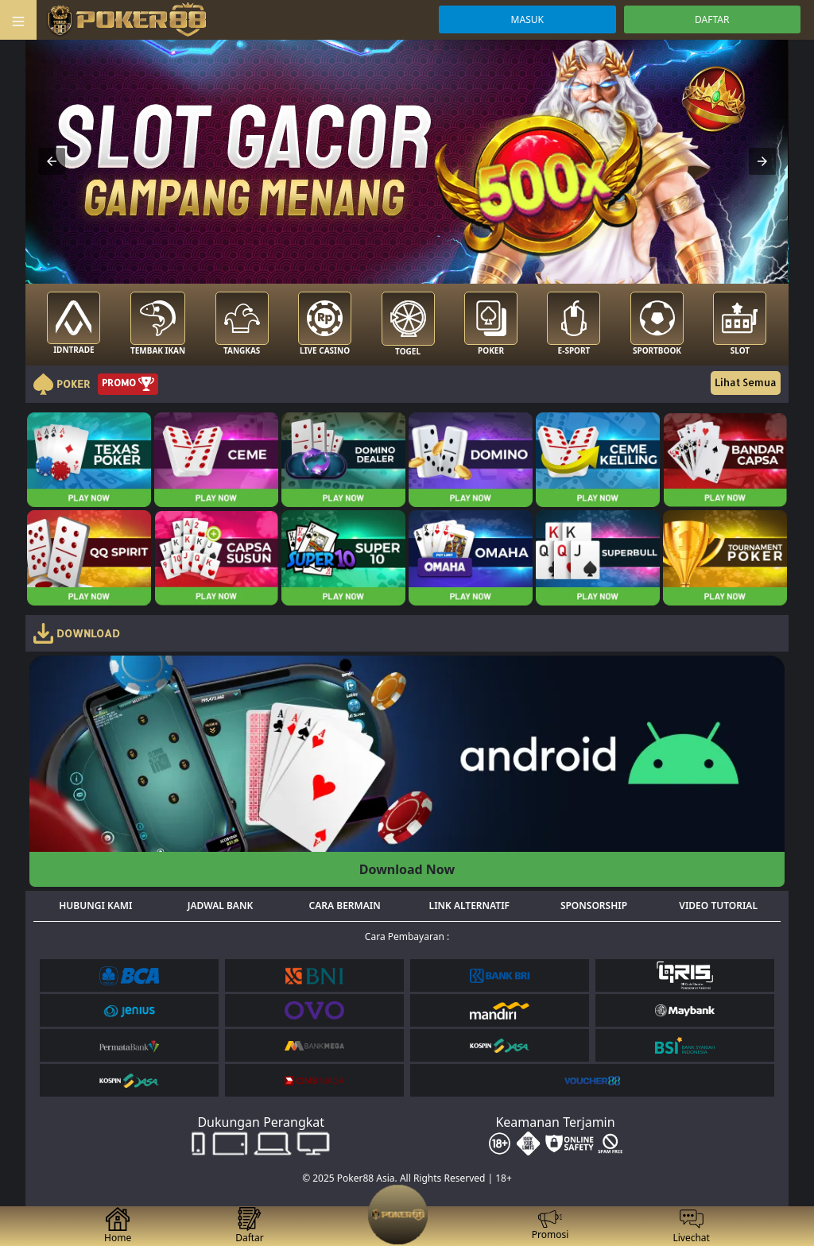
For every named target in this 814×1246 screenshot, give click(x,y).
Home (117, 1225)
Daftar (249, 1225)
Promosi (550, 1226)
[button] (51, 161)
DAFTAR (712, 19)
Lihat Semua (746, 382)
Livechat (691, 1225)
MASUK (527, 19)
